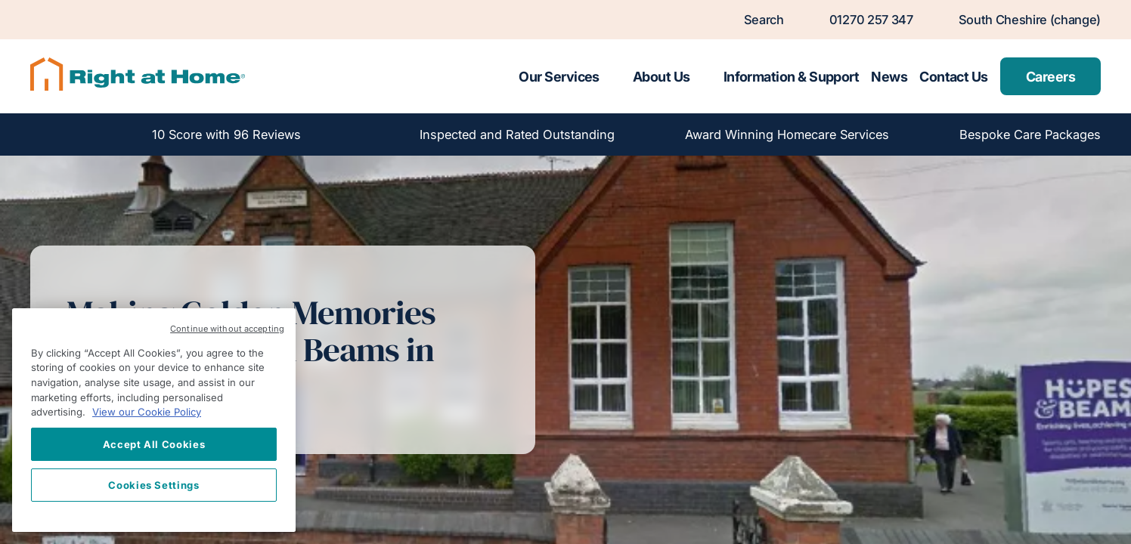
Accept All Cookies (154, 444)
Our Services (559, 77)
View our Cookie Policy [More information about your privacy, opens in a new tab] (146, 412)
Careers (1050, 77)
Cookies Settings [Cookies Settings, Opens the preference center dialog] (154, 485)
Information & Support (792, 77)
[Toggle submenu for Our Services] (613, 76)
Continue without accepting (227, 328)
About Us (661, 77)
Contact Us (953, 77)
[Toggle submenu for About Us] (703, 76)
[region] (154, 420)
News (889, 77)
